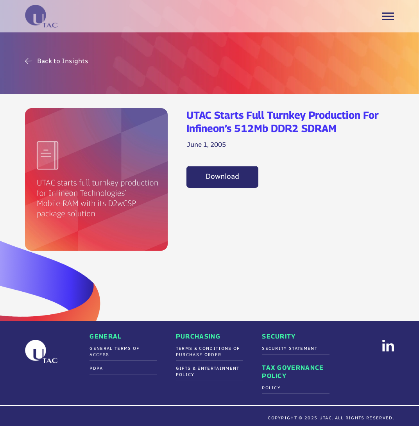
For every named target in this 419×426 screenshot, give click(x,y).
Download (222, 176)
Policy (271, 387)
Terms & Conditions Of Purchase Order (208, 351)
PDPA (96, 368)
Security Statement (289, 348)
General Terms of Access (114, 351)
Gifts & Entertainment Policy (208, 371)
